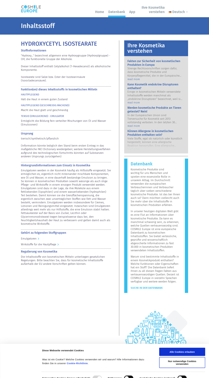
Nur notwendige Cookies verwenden (182, 345)
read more (133, 79)
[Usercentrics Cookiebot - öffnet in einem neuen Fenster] (21, 371)
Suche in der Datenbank (147, 288)
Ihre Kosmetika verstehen (153, 9)
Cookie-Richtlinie (77, 345)
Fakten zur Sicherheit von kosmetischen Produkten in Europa (153, 63)
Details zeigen (50, 371)
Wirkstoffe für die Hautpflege (38, 244)
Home (99, 12)
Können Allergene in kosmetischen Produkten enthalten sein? (150, 133)
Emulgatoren (29, 238)
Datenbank (116, 12)
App (132, 12)
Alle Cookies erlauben (182, 334)
